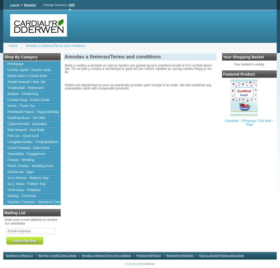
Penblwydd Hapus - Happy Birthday (33, 112)
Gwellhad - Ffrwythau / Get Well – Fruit (249, 123)
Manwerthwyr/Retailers (180, 255)
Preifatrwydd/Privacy (148, 255)
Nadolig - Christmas (21, 196)
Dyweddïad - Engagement (26, 154)
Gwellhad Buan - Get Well (26, 118)
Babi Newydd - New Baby (26, 130)
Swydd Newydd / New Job (26, 82)
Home (13, 46)
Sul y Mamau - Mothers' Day (28, 178)
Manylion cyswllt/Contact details (57, 255)
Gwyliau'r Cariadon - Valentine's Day (33, 202)
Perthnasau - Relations (24, 190)
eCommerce (132, 263)
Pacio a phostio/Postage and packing (221, 255)
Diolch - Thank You (21, 106)
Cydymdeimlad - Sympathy (26, 124)
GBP (71, 5)
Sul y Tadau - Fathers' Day (26, 184)
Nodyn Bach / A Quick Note (27, 76)
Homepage (15, 64)
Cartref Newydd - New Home (28, 148)
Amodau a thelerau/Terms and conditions (55, 46)
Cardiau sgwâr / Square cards (29, 70)
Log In (14, 5)
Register (30, 5)
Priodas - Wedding (20, 160)
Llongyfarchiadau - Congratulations (32, 142)
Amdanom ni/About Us (19, 255)
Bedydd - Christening (22, 94)
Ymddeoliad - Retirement (25, 88)
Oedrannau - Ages (20, 172)
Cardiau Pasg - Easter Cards (28, 100)
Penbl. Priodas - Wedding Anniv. (30, 166)
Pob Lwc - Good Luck (23, 136)
